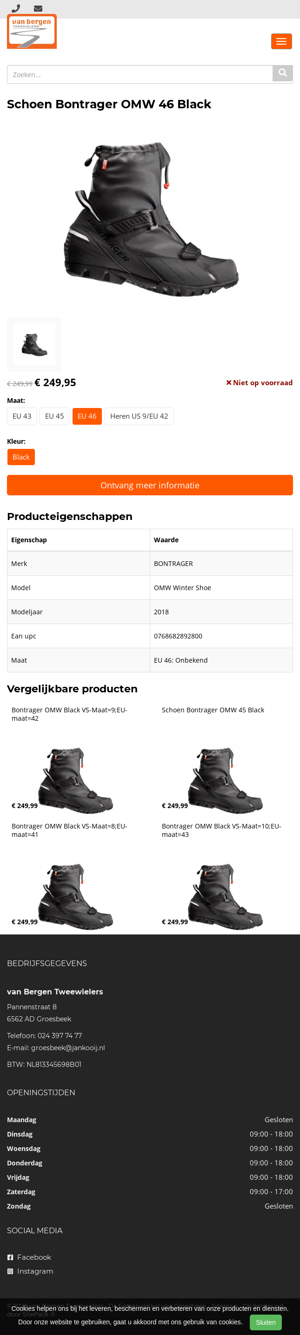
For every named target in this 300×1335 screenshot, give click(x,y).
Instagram (30, 1271)
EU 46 (87, 416)
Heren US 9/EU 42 (139, 416)
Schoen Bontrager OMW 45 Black (213, 710)
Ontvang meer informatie (150, 485)
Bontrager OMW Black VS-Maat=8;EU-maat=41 (69, 830)
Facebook (29, 1257)
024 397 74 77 (60, 1036)
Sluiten (266, 1322)
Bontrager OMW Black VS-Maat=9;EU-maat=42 (69, 714)
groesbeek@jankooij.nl (68, 1048)
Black (21, 456)
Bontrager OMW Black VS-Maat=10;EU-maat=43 (221, 830)
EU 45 (54, 416)
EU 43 (22, 416)
